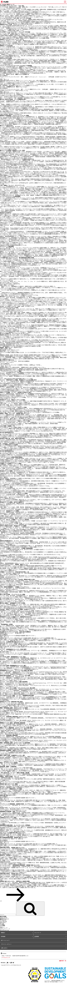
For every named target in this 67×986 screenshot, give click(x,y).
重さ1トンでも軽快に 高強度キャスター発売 (12, 150)
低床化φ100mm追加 (6, 58)
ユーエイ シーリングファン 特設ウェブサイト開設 (15, 421)
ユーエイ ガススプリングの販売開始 (10, 196)
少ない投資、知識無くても (7, 426)
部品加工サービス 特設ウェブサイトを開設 (12, 400)
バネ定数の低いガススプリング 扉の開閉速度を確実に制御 (17, 258)
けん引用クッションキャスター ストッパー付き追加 (15, 32)
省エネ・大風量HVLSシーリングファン (11, 480)
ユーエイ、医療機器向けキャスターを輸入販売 (13, 649)
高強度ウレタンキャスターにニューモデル (12, 39)
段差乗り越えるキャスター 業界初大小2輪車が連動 (15, 881)
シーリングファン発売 (6, 487)
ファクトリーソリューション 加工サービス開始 (14, 493)
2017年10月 (3, 921)
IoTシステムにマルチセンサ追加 (9, 307)
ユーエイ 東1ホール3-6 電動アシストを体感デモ (14, 74)
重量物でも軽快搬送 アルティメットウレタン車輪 (14, 115)
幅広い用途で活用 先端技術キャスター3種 (12, 755)
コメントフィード (5, 929)
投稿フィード (4, 928)
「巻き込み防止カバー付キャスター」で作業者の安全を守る (17, 159)
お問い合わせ (4, 948)
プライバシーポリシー (6, 944)
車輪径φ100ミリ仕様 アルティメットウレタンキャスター (16, 24)
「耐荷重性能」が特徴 (6, 624)
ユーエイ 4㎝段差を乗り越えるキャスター (12, 642)
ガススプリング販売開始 (7, 246)
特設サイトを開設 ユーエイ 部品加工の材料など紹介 (15, 392)
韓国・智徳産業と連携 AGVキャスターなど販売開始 (15, 743)
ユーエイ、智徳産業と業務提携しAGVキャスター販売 (15, 716)
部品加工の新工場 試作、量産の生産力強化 (12, 438)
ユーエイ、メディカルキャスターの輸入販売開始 (14, 682)
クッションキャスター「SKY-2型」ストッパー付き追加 (15, 18)
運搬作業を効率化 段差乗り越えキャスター (12, 847)
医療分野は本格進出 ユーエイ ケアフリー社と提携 (15, 675)
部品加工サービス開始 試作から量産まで (12, 502)
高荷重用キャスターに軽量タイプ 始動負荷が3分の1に (16, 617)
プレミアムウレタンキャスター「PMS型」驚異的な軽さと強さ (17, 579)
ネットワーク (37, 932)
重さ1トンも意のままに (6, 125)
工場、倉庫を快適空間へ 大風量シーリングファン (14, 587)
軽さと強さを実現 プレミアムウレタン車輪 (12, 594)
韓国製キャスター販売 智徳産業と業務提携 (12, 723)
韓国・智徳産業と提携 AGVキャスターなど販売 (14, 708)
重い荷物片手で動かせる (7, 360)
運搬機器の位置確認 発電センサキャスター (12, 750)
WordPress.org (4, 930)
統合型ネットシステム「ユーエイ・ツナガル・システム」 (16, 296)
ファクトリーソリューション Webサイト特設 (13, 407)
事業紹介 (3, 932)
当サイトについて (5, 940)
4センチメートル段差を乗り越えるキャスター (13, 832)
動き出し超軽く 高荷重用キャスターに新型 (12, 603)
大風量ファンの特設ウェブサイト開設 (10, 463)
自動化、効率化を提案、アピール (9, 776)
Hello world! (3, 918)
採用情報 (3, 936)
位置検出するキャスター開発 (8, 818)
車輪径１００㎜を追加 (6, 46)
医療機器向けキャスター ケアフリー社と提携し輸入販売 (16, 670)
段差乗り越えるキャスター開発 (9, 784)
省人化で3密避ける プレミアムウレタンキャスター (15, 334)
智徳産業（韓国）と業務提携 (8, 766)
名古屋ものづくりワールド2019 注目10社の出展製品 (15, 632)
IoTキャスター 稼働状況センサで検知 (11, 789)
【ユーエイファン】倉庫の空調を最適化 (11, 457)
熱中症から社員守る (5, 213)
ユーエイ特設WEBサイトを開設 (9, 445)
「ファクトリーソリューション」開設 (10, 371)
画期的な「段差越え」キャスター (9, 855)
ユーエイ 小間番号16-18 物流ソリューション (13, 87)
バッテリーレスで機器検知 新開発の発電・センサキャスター (17, 804)
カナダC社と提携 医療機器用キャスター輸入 (13, 657)
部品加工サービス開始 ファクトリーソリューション (15, 471)
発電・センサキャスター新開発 (9, 763)
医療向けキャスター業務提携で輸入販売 (11, 702)
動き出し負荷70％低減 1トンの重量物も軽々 (13, 99)
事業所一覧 (63, 960)
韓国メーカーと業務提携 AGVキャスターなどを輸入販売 (16, 728)
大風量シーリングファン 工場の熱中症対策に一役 (14, 572)
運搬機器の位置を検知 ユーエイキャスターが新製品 (15, 825)
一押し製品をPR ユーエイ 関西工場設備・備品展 (14, 773)
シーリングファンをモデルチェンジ (10, 266)
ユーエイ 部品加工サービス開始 (9, 511)
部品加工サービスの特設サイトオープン (11, 386)
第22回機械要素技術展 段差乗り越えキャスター (14, 837)
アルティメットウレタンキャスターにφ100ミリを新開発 (16, 65)
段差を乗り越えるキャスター (8, 795)
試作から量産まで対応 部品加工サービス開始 (13, 526)
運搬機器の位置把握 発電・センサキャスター (13, 811)
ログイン (2, 926)
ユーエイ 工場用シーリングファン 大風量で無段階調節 (16, 548)
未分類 (2, 924)
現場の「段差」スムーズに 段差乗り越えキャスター (15, 413)
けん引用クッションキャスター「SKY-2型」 (12, 6)
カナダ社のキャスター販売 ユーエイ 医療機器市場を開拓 (17, 695)
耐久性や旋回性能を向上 (7, 432)
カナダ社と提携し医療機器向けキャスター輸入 (13, 665)
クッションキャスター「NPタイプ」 (10, 284)
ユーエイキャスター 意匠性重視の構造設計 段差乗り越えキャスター (20, 865)
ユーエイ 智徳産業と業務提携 (9, 735)
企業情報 (36, 936)
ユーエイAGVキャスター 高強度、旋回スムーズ (14, 564)
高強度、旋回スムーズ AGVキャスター (11, 347)
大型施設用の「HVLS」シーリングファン (11, 556)
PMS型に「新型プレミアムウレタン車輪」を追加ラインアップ (17, 609)
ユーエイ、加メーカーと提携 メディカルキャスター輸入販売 (17, 688)
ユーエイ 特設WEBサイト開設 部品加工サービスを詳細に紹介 (18, 380)
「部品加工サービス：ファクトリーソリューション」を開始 (17, 532)
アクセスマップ (5, 957)
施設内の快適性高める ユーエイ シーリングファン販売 (16, 541)
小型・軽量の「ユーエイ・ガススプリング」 (12, 185)
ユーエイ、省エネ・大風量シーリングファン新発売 (14, 519)
